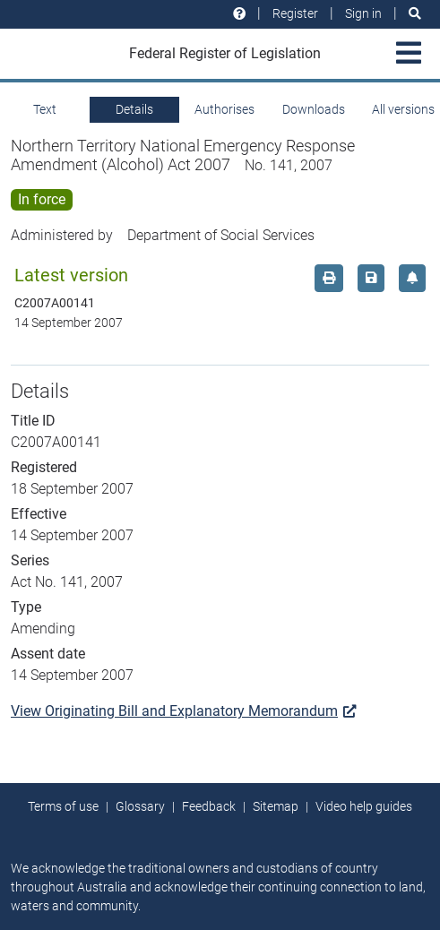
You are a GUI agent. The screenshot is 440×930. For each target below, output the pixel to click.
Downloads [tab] (313, 109)
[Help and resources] (239, 14)
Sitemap (275, 806)
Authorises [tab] (224, 109)
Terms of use (63, 806)
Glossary (140, 806)
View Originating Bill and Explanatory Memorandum (183, 710)
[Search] (415, 14)
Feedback (209, 806)
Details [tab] (134, 109)
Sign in (363, 13)
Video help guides (363, 806)
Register (295, 13)
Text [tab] (44, 109)
